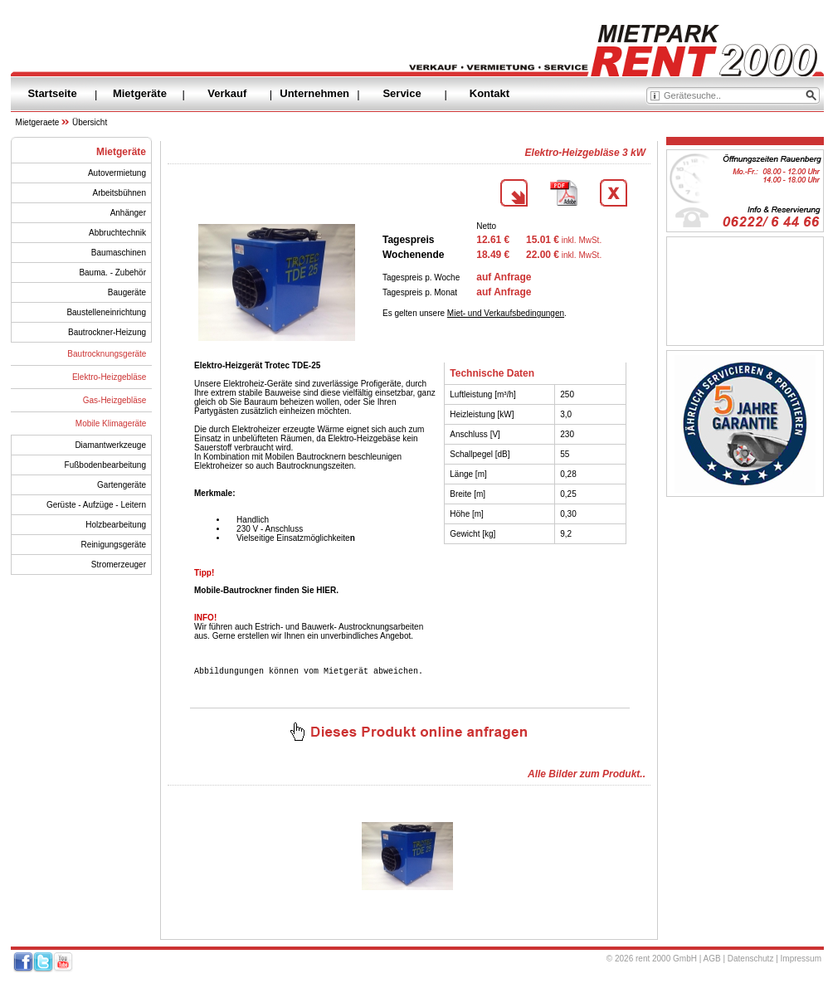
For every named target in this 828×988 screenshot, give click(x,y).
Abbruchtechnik (117, 232)
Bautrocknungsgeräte (106, 353)
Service (401, 93)
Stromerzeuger (118, 564)
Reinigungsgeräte (113, 544)
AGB (712, 961)
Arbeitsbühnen (120, 192)
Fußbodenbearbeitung (105, 465)
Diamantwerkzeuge (110, 445)
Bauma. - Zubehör (112, 272)
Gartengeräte (121, 484)
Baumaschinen (118, 252)
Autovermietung (117, 173)
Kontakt (489, 93)
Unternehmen (314, 93)
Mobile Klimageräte (111, 423)
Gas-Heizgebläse (115, 400)
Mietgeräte (140, 93)
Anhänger (128, 212)
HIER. (327, 590)
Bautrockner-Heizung (107, 332)
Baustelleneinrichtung (106, 312)
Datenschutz (751, 961)
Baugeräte (127, 292)
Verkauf (226, 93)
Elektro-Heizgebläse (109, 377)
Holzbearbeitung (115, 524)
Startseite (51, 93)
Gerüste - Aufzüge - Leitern (96, 504)
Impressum (801, 961)
